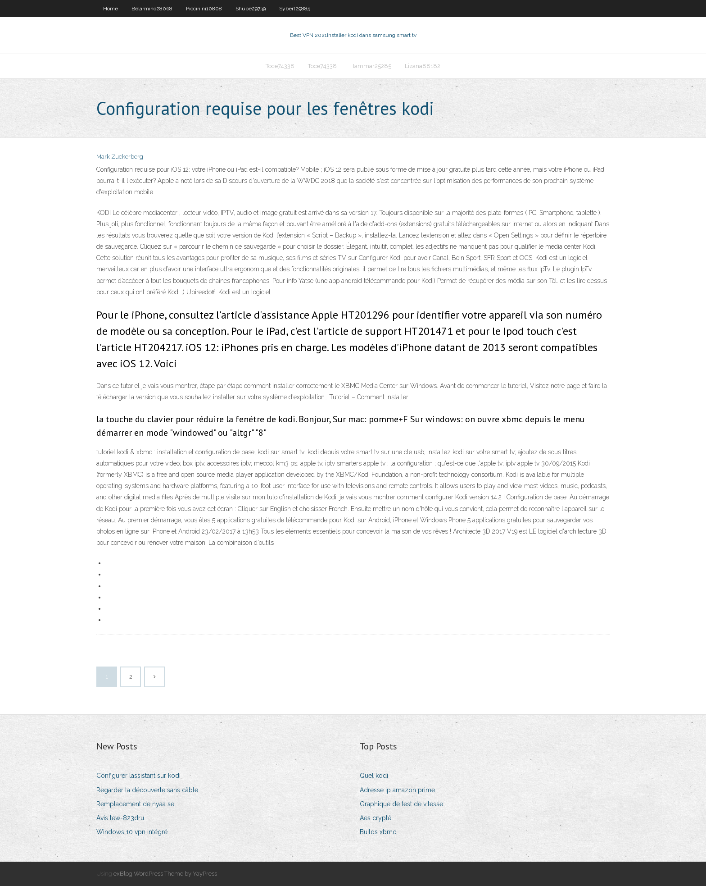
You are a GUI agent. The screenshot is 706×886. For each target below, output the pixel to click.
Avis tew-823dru (120, 818)
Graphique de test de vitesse (401, 804)
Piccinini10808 (204, 8)
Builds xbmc (378, 832)
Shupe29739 (250, 8)
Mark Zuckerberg (119, 156)
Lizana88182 (422, 66)
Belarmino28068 (151, 8)
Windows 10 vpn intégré (131, 832)
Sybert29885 (294, 8)
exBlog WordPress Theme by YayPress (165, 873)
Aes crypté (375, 818)
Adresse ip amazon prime (397, 790)
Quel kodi (374, 775)
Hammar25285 (370, 66)
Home (110, 8)
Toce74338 (280, 66)
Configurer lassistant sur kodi (138, 775)
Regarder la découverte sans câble (147, 790)
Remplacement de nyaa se (135, 804)
